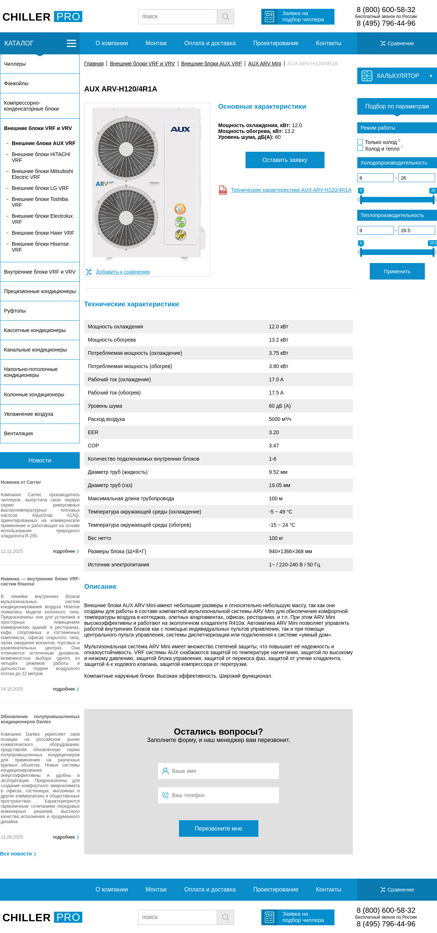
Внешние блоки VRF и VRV (142, 63)
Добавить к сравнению (123, 272)
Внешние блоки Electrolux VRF (42, 219)
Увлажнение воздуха (28, 414)
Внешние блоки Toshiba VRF (40, 202)
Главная (94, 63)
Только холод (382, 141)
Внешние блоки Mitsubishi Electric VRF (42, 174)
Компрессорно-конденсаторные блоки (31, 106)
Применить (397, 271)
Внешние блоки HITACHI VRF (41, 157)
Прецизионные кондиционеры (40, 291)
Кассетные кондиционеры (35, 330)
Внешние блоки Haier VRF (43, 233)
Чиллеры (15, 64)
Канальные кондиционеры (35, 350)
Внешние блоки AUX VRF (211, 63)
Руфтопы (15, 311)
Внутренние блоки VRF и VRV (39, 272)
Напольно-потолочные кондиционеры (31, 372)
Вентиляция (18, 433)
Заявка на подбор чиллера (303, 16)
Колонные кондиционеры (34, 394)
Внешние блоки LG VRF (40, 188)
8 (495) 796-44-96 (386, 23)
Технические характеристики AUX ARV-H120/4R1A (291, 190)
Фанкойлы (16, 83)
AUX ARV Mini (264, 63)
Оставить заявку (285, 160)
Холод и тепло (384, 148)
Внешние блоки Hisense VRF (40, 247)
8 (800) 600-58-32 (386, 10)
